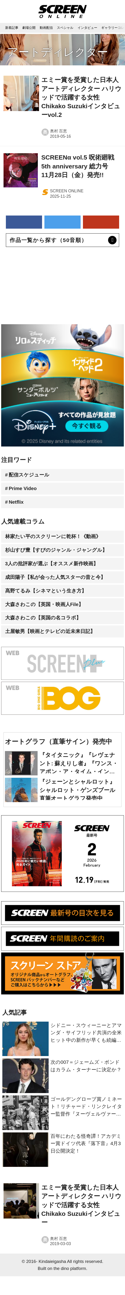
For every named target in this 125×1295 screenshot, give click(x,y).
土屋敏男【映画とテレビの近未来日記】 (55, 649)
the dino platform (70, 1286)
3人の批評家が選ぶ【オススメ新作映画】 (57, 573)
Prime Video (25, 491)
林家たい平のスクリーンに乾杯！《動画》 (58, 543)
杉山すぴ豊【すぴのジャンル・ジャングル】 (61, 558)
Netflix (18, 506)
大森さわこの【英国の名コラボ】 (47, 634)
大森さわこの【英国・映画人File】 (49, 619)
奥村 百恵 (58, 131)
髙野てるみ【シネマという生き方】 (50, 604)
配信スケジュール (32, 476)
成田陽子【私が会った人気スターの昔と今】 (60, 588)
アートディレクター (57, 52)
